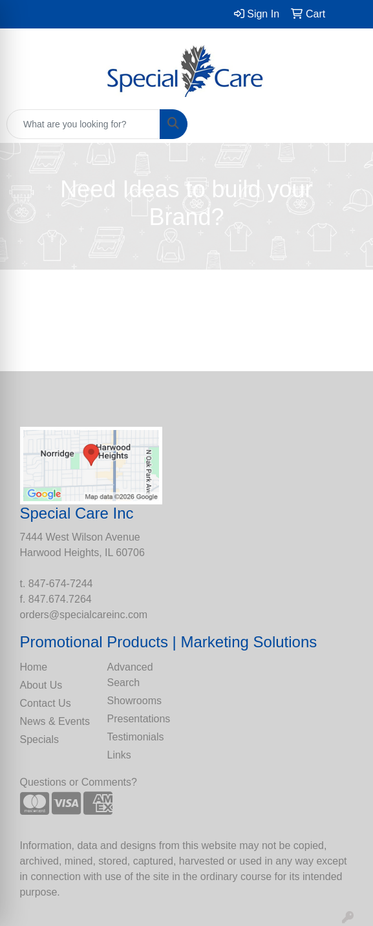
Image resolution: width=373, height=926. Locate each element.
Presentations (139, 718)
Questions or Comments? (78, 782)
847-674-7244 (60, 583)
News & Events (55, 721)
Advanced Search (130, 675)
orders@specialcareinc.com (84, 614)
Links (119, 754)
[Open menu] (347, 124)
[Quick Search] (83, 124)
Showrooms (134, 700)
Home (34, 667)
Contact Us (45, 703)
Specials (39, 739)
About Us (41, 685)
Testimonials (135, 736)
